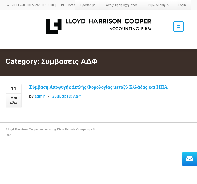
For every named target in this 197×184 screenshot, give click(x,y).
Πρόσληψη (87, 5)
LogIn (182, 5)
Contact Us (71, 5)
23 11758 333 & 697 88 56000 (30, 5)
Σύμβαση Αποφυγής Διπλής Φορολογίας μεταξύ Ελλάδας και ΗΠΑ (98, 79)
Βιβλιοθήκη (158, 5)
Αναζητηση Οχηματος (122, 5)
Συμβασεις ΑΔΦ (66, 88)
